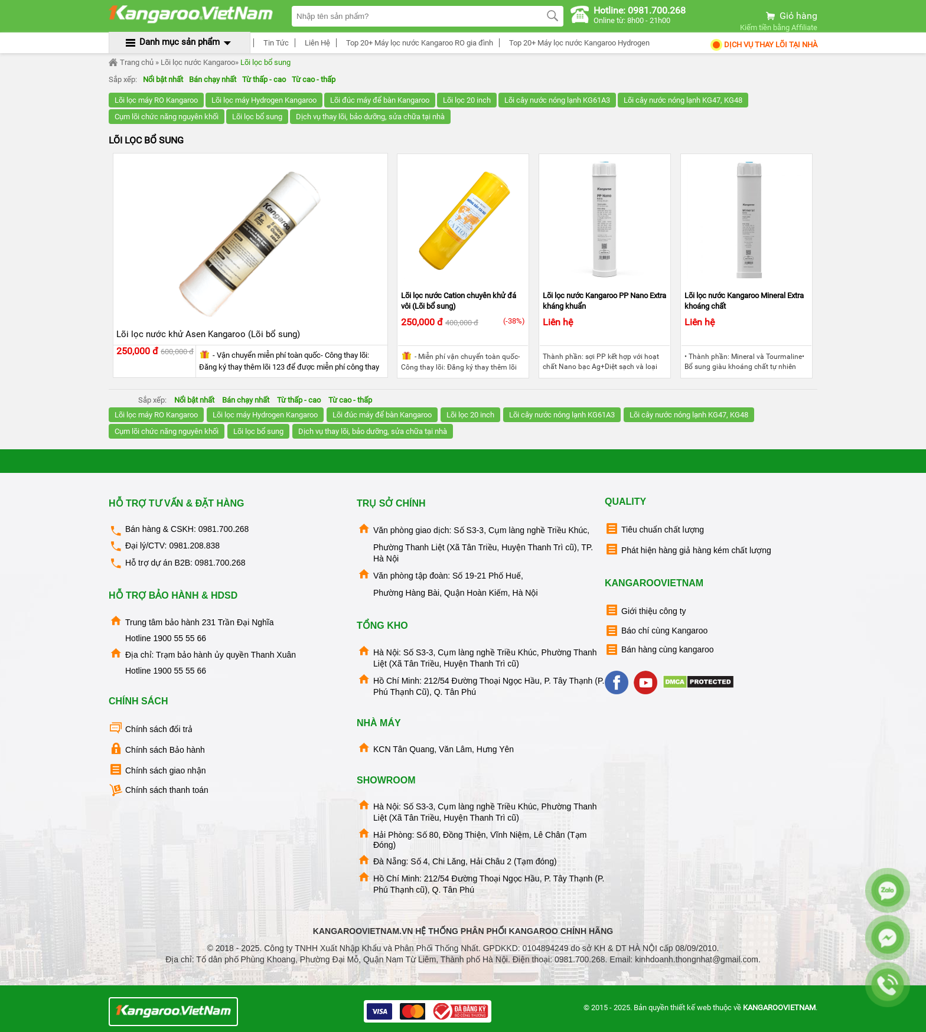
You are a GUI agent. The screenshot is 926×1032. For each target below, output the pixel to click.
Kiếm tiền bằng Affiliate (778, 27)
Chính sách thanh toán (158, 790)
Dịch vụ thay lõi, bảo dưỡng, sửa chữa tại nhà (370, 116)
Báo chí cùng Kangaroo (656, 630)
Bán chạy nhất (212, 79)
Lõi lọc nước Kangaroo (198, 62)
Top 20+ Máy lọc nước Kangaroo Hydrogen (578, 42)
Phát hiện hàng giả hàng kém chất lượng (688, 549)
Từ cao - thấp (313, 79)
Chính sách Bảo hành (157, 749)
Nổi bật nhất (163, 79)
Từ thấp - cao (264, 79)
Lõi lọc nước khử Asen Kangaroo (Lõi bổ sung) (208, 334)
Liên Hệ (315, 42)
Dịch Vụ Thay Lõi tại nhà (763, 44)
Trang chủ (131, 62)
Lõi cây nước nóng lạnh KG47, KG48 (683, 100)
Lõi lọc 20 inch (467, 100)
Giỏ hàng (790, 15)
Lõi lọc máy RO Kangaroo (156, 100)
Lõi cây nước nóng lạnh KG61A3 (557, 100)
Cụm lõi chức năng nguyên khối (167, 116)
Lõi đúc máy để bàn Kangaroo (379, 100)
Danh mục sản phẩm (179, 42)
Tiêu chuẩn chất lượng (654, 528)
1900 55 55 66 (179, 638)
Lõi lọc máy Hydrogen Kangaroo (264, 100)
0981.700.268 (223, 529)
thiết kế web (690, 1007)
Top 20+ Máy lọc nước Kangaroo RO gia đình (418, 42)
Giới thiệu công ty (645, 610)
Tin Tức (274, 42)
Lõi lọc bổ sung (265, 62)
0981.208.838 (194, 545)
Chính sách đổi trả (151, 728)
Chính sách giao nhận (157, 769)
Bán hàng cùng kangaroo (659, 649)
